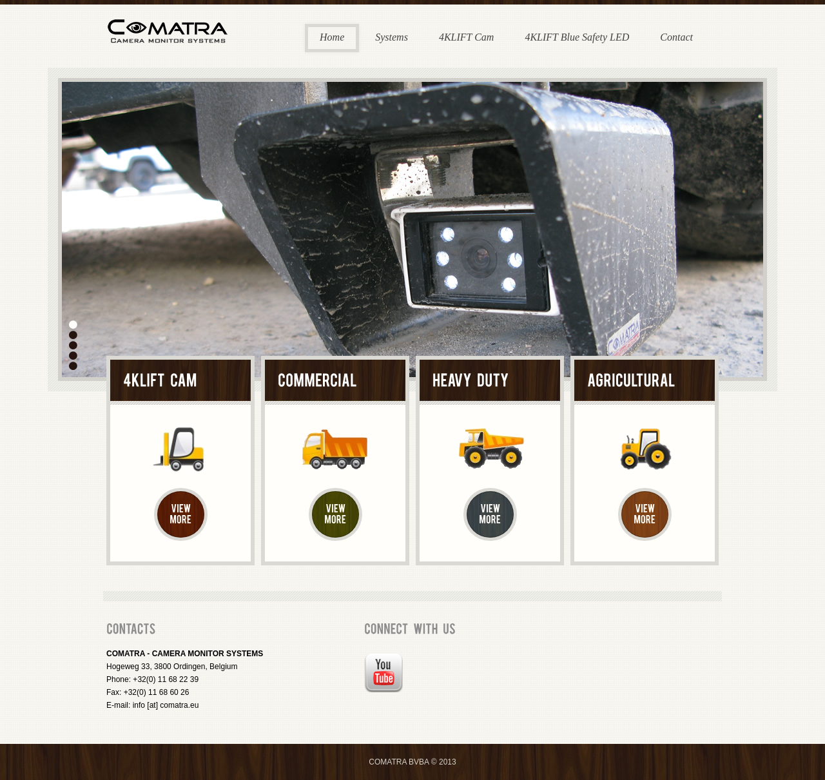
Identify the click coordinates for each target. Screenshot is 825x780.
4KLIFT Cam (466, 37)
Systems (391, 37)
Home (332, 37)
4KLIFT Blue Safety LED (577, 37)
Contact (676, 37)
